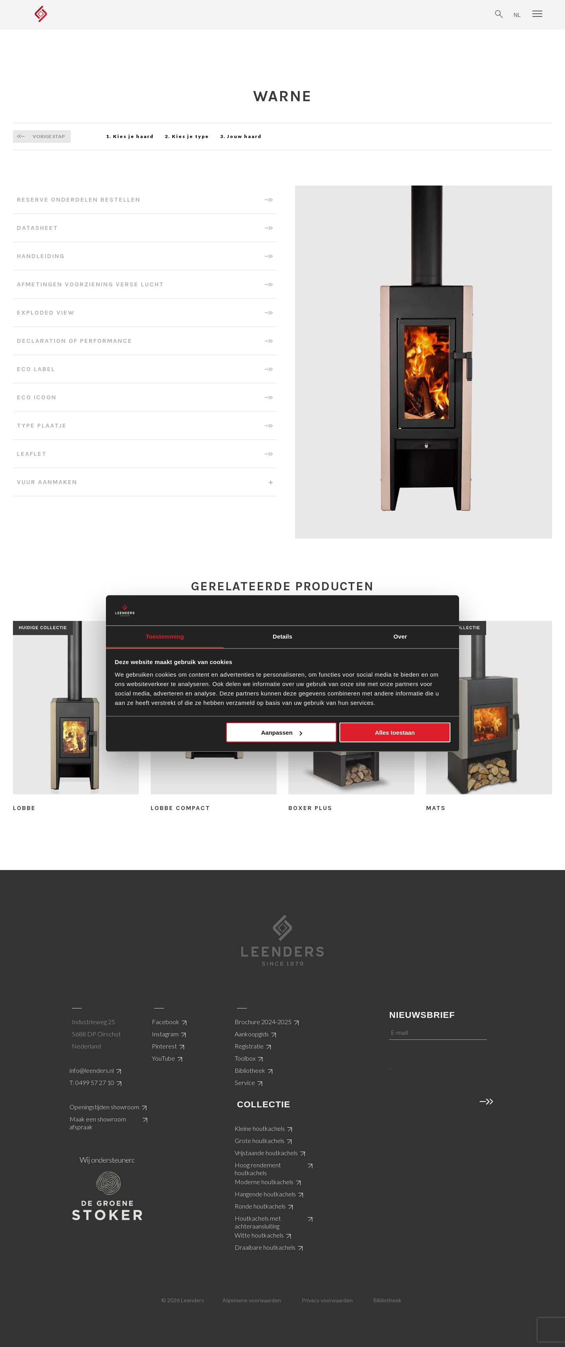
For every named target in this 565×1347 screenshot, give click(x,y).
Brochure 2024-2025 (263, 1021)
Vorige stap (49, 136)
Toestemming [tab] (165, 636)
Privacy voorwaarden (327, 1300)
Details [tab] (282, 636)
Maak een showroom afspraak (97, 1122)
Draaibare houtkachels (265, 1247)
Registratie (249, 1046)
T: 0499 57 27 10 (91, 1082)
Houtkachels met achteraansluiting (258, 1222)
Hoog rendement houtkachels (258, 1168)
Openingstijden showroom (104, 1106)
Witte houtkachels (259, 1235)
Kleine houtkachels (260, 1128)
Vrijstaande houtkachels (266, 1152)
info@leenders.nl (91, 1070)
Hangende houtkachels (265, 1194)
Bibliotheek (250, 1070)
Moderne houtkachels (264, 1181)
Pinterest (164, 1046)
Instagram (165, 1034)
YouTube (163, 1058)
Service (245, 1082)
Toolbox (245, 1058)
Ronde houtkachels (260, 1206)
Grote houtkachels (259, 1140)
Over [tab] (400, 636)
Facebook (165, 1021)
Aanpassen (281, 732)
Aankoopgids (252, 1034)
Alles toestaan (395, 732)
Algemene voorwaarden (251, 1300)
